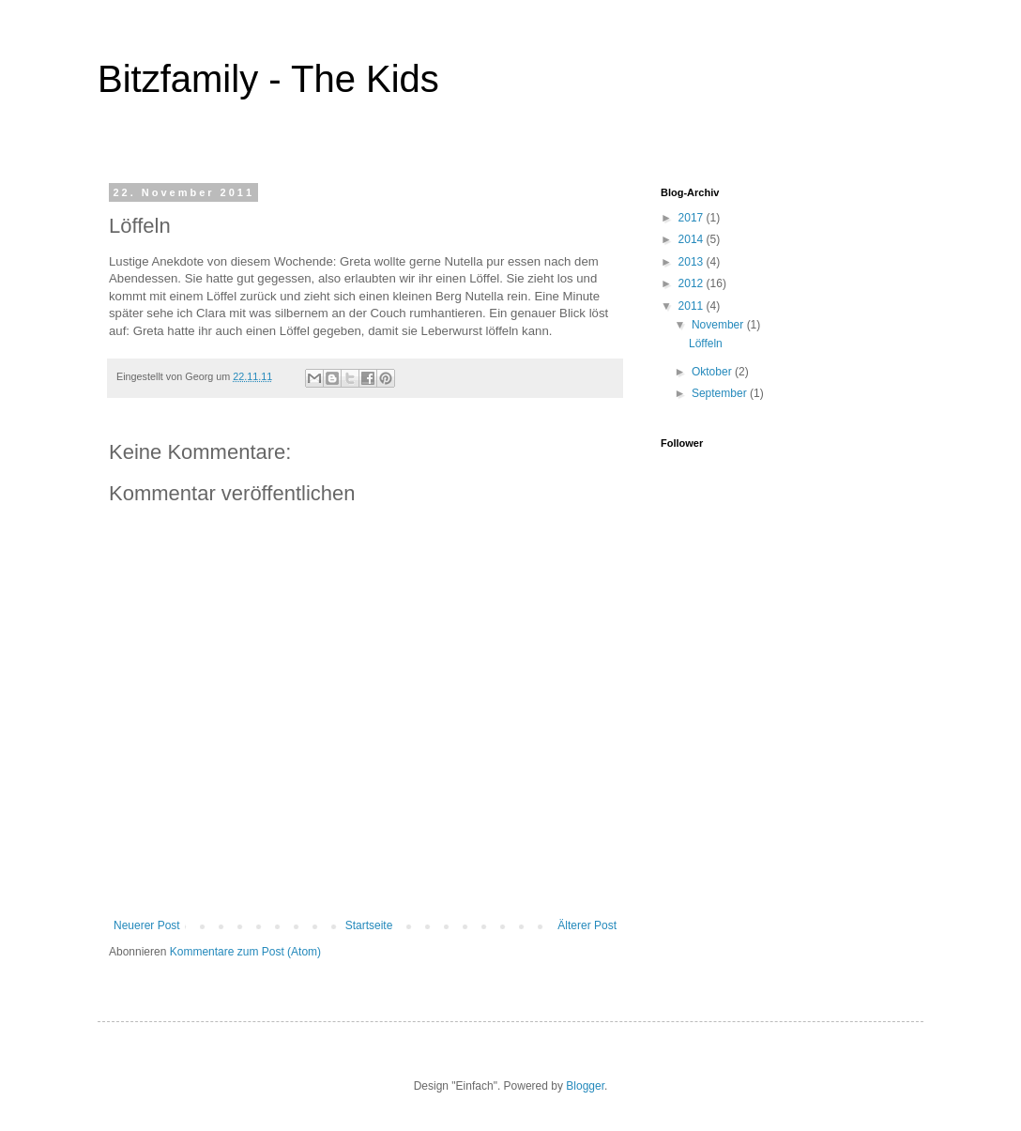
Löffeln (706, 343)
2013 (692, 261)
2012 (692, 283)
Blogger (585, 1086)
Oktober (713, 371)
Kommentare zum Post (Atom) (245, 951)
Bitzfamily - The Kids (268, 78)
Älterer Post (587, 925)
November (719, 324)
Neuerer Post (147, 925)
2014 (692, 239)
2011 (692, 306)
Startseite (369, 925)
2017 (692, 217)
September (721, 393)
